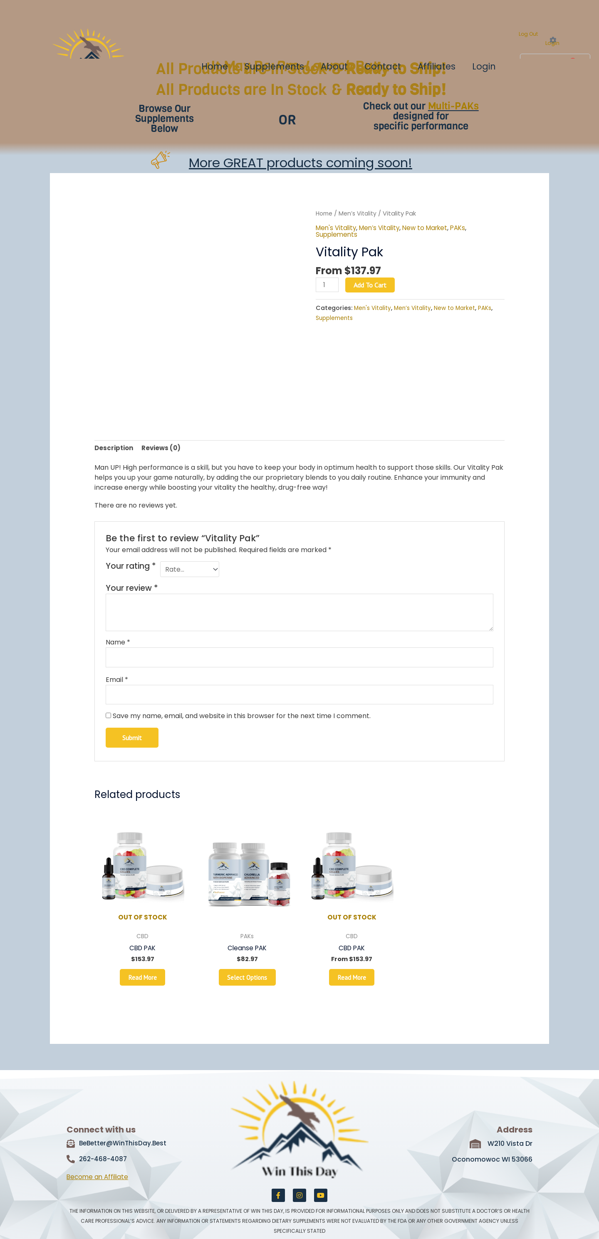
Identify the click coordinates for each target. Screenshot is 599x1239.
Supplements (274, 66)
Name (118, 644)
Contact (382, 66)
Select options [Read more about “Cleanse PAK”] (247, 985)
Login (552, 43)
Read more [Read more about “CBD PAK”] (143, 985)
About (334, 66)
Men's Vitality (337, 228)
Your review (132, 590)
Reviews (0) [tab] (164, 448)
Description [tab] (115, 448)
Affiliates (436, 66)
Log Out (528, 33)
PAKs (467, 228)
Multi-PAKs (453, 106)
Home (214, 66)
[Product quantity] (328, 285)
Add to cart (371, 285)
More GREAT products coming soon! (300, 163)
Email (117, 683)
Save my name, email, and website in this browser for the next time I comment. (242, 720)
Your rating (131, 568)
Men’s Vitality (360, 213)
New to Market (432, 228)
